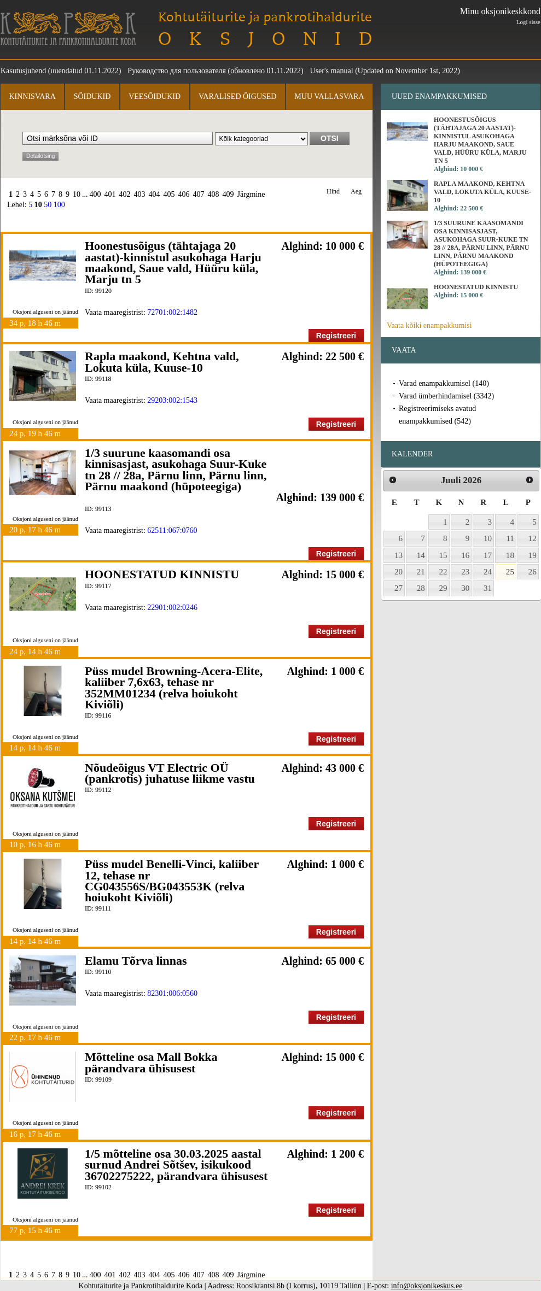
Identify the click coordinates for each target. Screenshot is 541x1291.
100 (59, 205)
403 (140, 194)
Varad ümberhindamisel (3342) (446, 396)
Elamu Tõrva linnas (136, 960)
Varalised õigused (237, 96)
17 (488, 555)
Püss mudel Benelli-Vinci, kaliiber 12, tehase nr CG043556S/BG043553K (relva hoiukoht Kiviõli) (172, 880)
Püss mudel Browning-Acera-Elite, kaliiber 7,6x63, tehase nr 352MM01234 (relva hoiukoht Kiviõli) (174, 687)
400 (95, 194)
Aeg (356, 191)
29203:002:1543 (172, 400)
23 (465, 571)
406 (184, 194)
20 (398, 571)
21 (421, 571)
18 (510, 555)
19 (532, 555)
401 (110, 194)
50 (47, 205)
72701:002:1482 (172, 312)
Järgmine (251, 194)
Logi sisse (528, 22)
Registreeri (336, 335)
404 (154, 194)
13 (398, 555)
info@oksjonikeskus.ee (427, 1286)
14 (421, 555)
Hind (333, 191)
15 (443, 555)
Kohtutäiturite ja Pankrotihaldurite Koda (68, 28)
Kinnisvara (32, 96)
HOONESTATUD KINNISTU (162, 574)
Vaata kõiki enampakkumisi (429, 325)
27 (398, 588)
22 (443, 571)
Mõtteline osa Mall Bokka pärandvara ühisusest (151, 1062)
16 (465, 555)
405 (169, 194)
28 (421, 588)
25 (510, 571)
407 (199, 194)
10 (76, 194)
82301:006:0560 (172, 993)
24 (488, 571)
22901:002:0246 (172, 607)
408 (213, 194)
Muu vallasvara (329, 96)
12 (532, 538)
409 (228, 194)
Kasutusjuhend (23, 71)
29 (443, 588)
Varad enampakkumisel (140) (444, 383)
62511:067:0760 (172, 530)
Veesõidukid (155, 96)
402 (125, 194)
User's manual (331, 71)
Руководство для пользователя (176, 71)
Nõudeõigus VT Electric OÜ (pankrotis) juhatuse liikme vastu (170, 773)
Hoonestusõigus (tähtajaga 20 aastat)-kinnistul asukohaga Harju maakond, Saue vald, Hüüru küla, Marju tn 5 (173, 262)
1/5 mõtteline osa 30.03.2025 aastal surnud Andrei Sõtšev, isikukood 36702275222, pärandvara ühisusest (176, 1165)
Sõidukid (92, 96)
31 (488, 588)
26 (532, 571)
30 (465, 588)
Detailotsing (40, 156)
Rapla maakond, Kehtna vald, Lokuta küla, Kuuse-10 (162, 361)
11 (510, 538)
